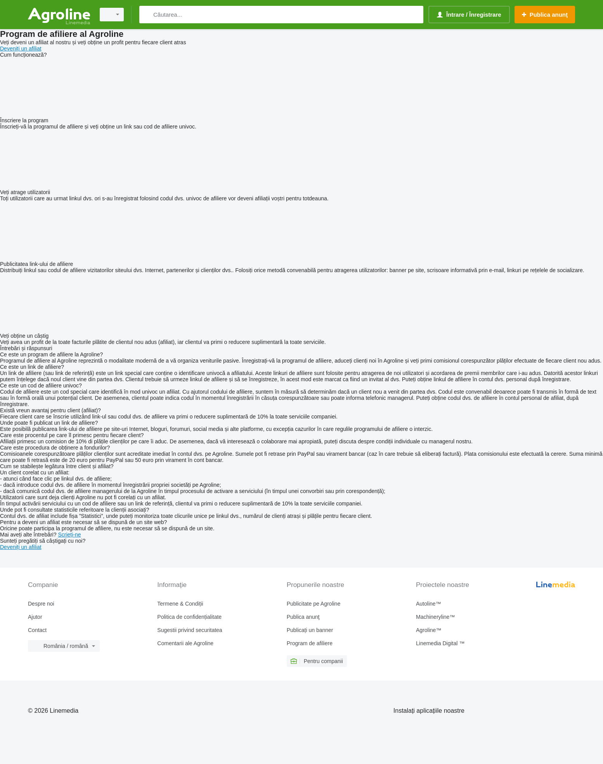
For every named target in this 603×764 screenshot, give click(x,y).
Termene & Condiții (180, 604)
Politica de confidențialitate (189, 617)
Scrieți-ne (69, 534)
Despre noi (41, 604)
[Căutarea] (147, 14)
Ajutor (35, 617)
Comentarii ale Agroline (185, 643)
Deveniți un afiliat (21, 48)
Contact (37, 630)
